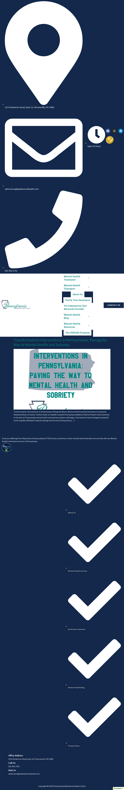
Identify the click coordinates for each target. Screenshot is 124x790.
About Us (78, 294)
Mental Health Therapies (77, 287)
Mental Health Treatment (77, 278)
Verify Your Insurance (77, 300)
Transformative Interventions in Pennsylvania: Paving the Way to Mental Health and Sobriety (60, 342)
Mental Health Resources (77, 325)
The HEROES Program (77, 332)
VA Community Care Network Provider (75, 307)
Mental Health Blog (77, 316)
